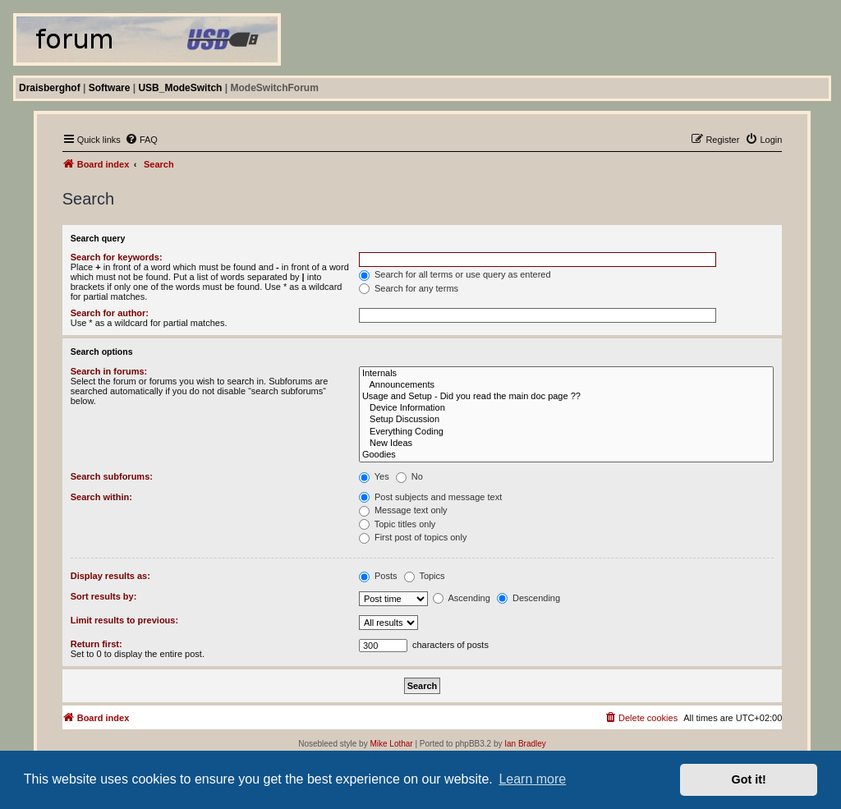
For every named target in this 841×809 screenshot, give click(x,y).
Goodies (566, 455)
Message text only (403, 510)
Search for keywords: (117, 257)
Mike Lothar (391, 743)
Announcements (566, 385)
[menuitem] (141, 139)
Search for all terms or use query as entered (455, 274)
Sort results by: (104, 596)
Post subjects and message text (430, 497)
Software (110, 88)
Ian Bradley (525, 743)
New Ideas (566, 443)
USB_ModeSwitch (180, 88)
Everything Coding (566, 432)
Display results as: (110, 576)
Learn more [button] (532, 779)
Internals (566, 373)
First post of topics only (413, 537)
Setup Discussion (566, 419)
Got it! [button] (749, 779)
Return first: (96, 644)
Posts (378, 576)
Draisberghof (49, 88)
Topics (424, 576)
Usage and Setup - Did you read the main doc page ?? (566, 396)
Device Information (566, 408)
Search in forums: (109, 371)
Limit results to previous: (124, 620)
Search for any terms (408, 288)
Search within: (101, 497)
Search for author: (110, 313)
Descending (528, 598)
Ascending (461, 598)
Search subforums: (112, 476)
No (409, 476)
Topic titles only (397, 524)
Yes (374, 476)
